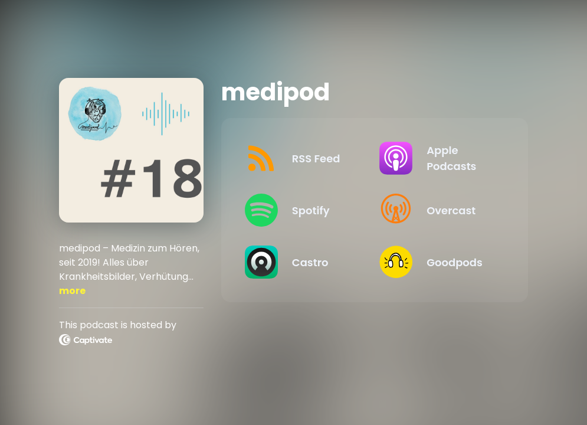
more (72, 291)
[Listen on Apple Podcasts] (437, 158)
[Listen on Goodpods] (437, 262)
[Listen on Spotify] (302, 210)
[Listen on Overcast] (437, 210)
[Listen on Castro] (302, 262)
